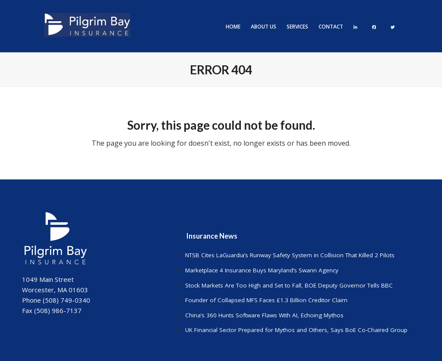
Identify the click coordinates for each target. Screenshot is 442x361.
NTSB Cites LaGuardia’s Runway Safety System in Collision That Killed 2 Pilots (290, 255)
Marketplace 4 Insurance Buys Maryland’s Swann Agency (261, 270)
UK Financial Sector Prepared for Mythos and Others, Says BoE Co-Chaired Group (296, 330)
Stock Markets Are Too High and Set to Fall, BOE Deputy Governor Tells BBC (289, 285)
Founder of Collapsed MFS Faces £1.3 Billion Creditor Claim (266, 300)
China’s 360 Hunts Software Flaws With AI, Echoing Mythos (264, 315)
